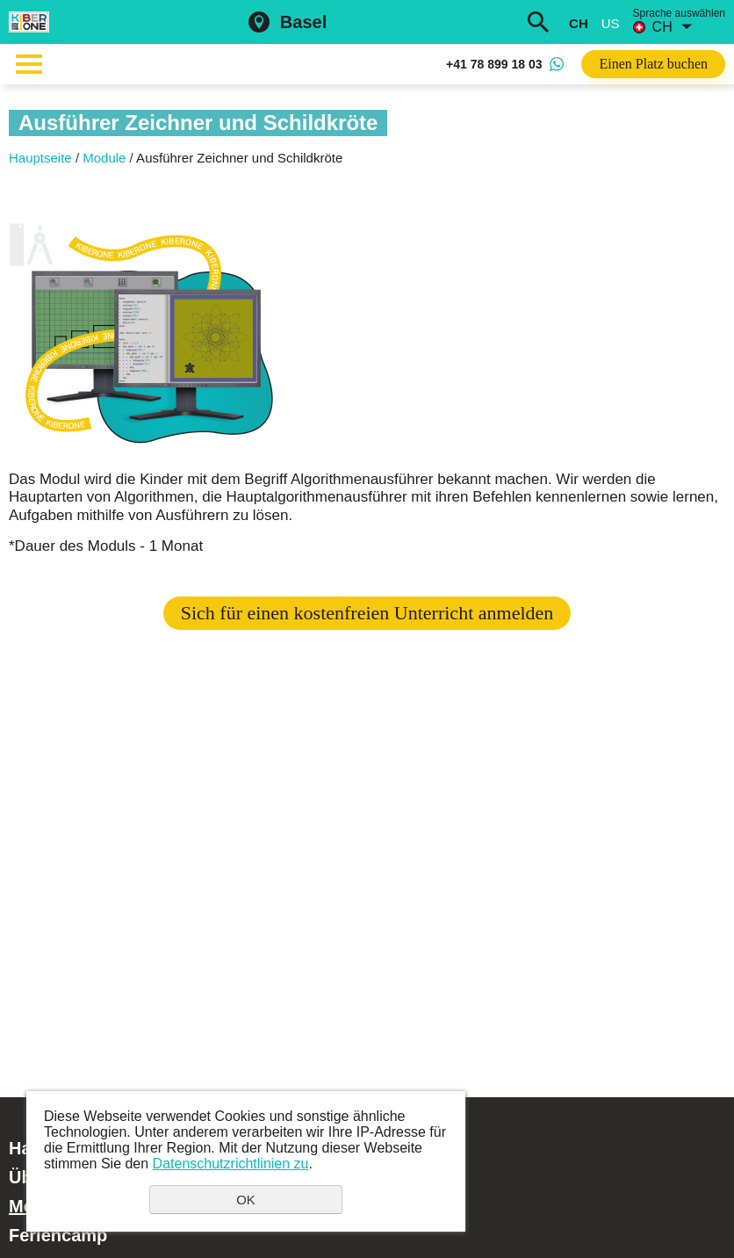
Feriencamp (58, 1235)
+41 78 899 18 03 (494, 64)
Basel (303, 22)
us (610, 23)
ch (578, 23)
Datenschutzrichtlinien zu (231, 1163)
